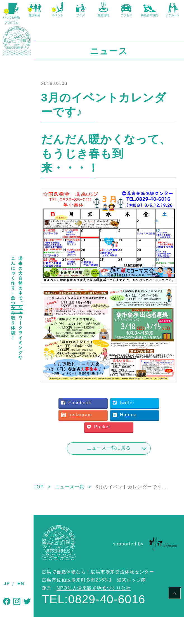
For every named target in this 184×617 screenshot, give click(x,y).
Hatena (125, 414)
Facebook (76, 402)
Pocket (98, 426)
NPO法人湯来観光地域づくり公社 (93, 588)
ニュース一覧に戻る (109, 448)
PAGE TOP (174, 594)
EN (20, 583)
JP (7, 583)
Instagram (76, 414)
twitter (124, 402)
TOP (39, 486)
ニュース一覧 (69, 486)
